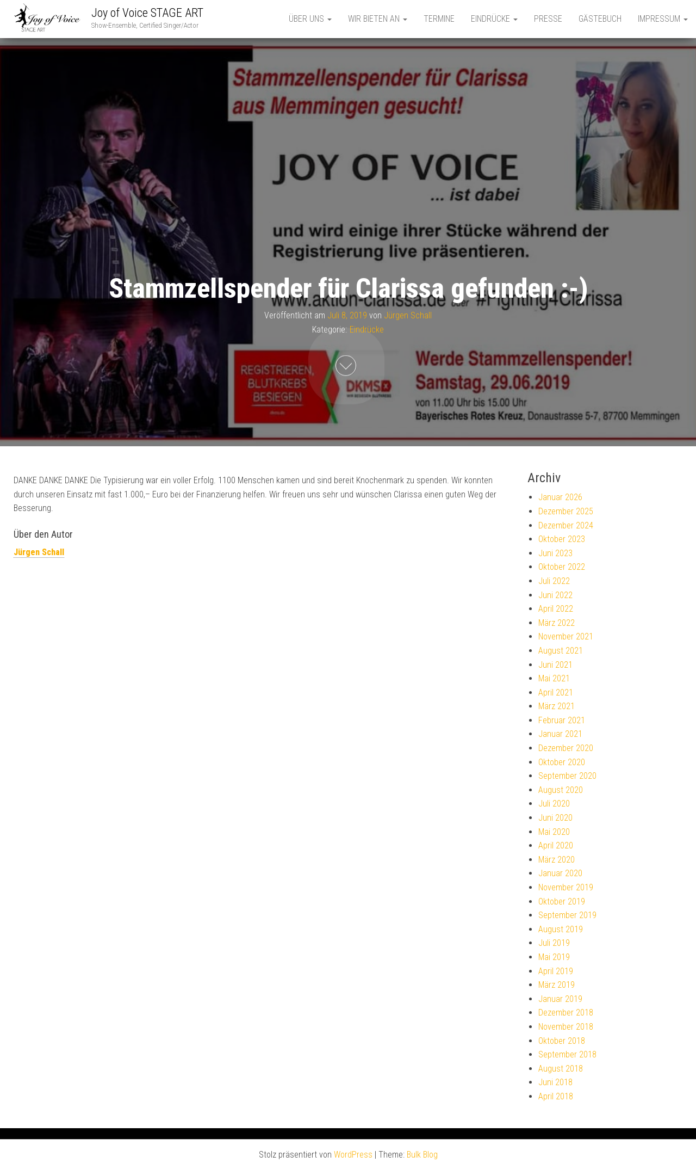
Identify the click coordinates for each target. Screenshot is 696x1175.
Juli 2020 (554, 803)
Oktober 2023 (561, 539)
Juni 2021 (555, 665)
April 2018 (555, 1096)
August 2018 (560, 1068)
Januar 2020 (560, 873)
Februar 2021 (561, 720)
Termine (439, 19)
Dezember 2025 (565, 511)
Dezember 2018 (565, 1012)
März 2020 (556, 859)
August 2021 (560, 650)
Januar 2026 (560, 497)
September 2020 (567, 776)
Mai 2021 (554, 678)
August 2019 (560, 929)
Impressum (663, 19)
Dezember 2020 (565, 748)
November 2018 (565, 1027)
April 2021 (555, 692)
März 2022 (556, 623)
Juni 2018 (555, 1082)
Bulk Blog (422, 1154)
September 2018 (567, 1054)
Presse (548, 19)
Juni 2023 (555, 553)
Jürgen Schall (408, 315)
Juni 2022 (555, 595)
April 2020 (555, 845)
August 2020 (560, 790)
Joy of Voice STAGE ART (147, 13)
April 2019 (555, 971)
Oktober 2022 (561, 567)
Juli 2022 (554, 581)
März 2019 (556, 985)
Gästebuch (600, 19)
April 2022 (555, 609)
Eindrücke (494, 19)
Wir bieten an (377, 19)
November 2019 (565, 887)
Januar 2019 (560, 999)
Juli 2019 (554, 943)
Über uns (310, 19)
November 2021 (565, 636)
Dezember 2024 (565, 525)
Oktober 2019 (561, 901)
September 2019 (567, 915)
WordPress (353, 1154)
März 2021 (556, 706)
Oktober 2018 (561, 1041)
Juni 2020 (555, 818)
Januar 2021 (560, 734)
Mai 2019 (554, 957)
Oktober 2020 (561, 762)
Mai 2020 (554, 832)
